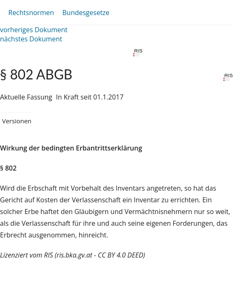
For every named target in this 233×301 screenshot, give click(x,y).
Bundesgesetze (85, 12)
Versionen (16, 121)
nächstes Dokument (31, 38)
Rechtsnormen (31, 12)
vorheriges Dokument (34, 29)
